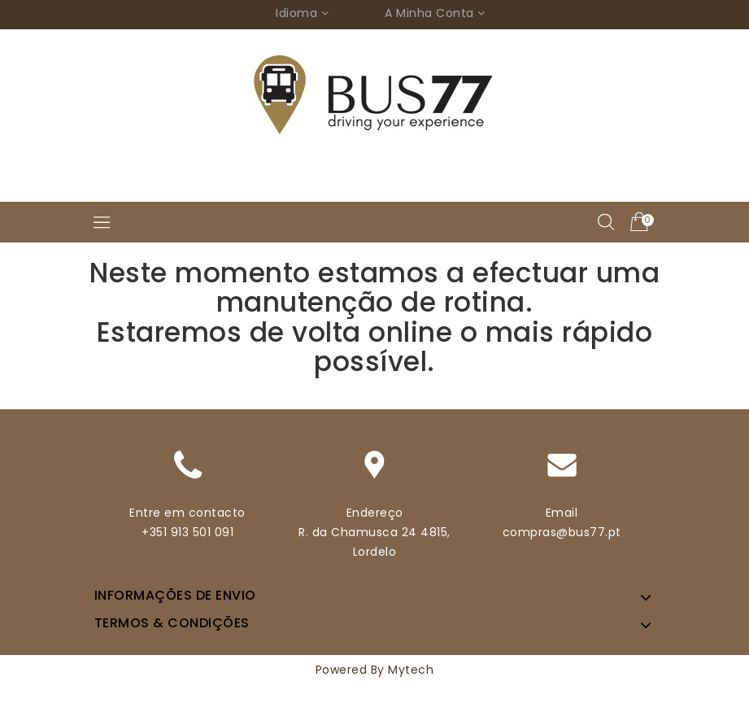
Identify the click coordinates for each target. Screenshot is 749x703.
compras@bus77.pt (562, 532)
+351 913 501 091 (187, 532)
